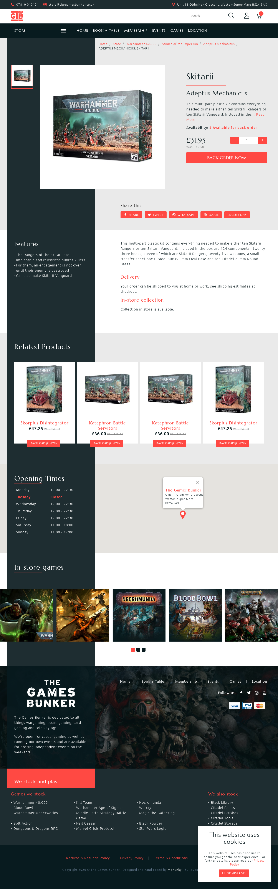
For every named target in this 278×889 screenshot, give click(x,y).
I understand (234, 873)
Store (117, 44)
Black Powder (150, 823)
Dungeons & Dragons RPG (35, 828)
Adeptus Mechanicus (219, 44)
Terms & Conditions (171, 858)
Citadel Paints (223, 808)
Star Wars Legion (154, 828)
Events (159, 30)
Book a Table (106, 30)
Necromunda (150, 802)
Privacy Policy (132, 858)
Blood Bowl (23, 808)
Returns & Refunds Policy (88, 858)
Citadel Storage (224, 823)
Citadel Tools (222, 818)
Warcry (145, 808)
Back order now (226, 158)
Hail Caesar (86, 823)
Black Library (222, 802)
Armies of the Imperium (180, 44)
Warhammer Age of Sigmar (99, 808)
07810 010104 (27, 4)
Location (197, 30)
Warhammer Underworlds (35, 813)
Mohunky (175, 869)
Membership (135, 30)
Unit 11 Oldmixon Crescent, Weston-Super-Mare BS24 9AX (222, 4)
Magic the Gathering (157, 813)
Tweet (156, 215)
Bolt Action (23, 823)
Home (82, 30)
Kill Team (84, 802)
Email (211, 215)
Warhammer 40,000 (141, 44)
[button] (133, 650)
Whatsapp (183, 215)
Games (176, 30)
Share (131, 215)
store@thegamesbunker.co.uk (71, 4)
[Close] (198, 482)
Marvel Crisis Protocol (95, 828)
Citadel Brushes (224, 813)
